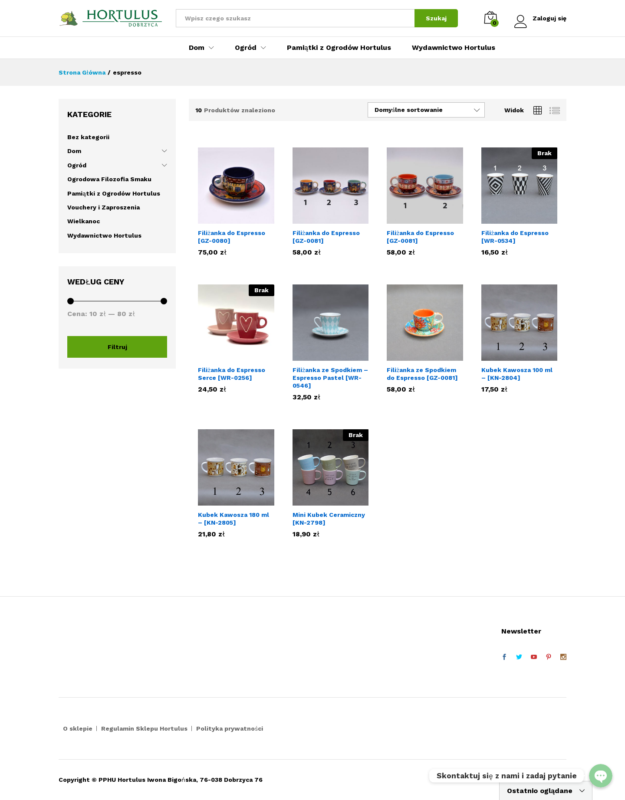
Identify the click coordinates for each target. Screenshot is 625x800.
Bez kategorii (88, 137)
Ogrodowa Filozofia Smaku (109, 179)
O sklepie (77, 728)
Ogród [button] (246, 47)
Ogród (76, 165)
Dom (74, 150)
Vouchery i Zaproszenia (103, 207)
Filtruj (117, 346)
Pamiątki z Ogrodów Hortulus (339, 47)
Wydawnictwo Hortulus (453, 47)
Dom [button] (196, 47)
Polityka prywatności (229, 728)
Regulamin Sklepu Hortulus (144, 728)
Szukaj (436, 18)
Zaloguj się (540, 18)
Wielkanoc (83, 221)
